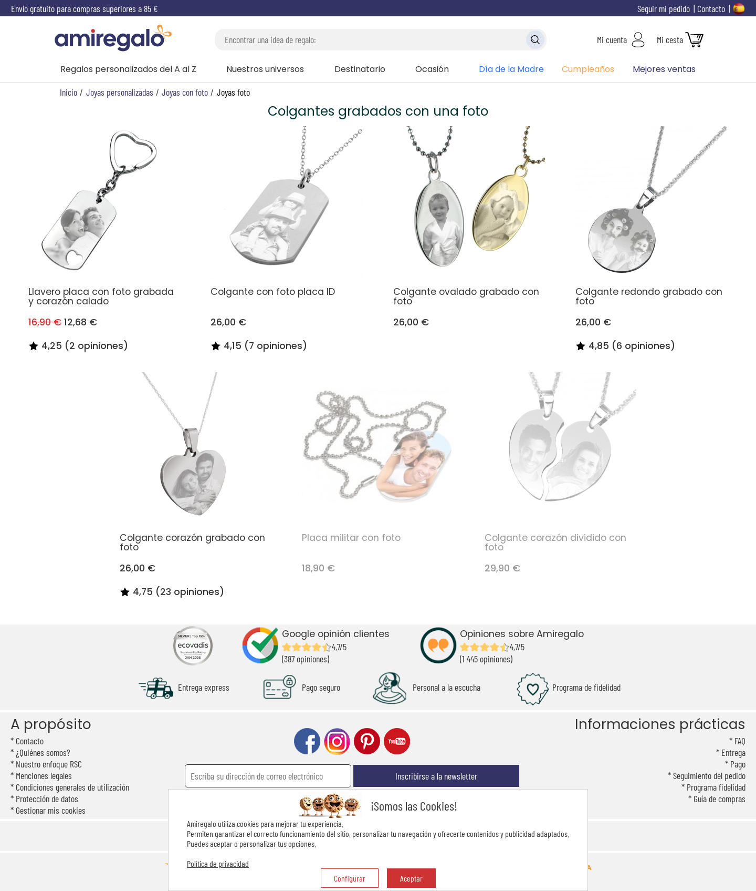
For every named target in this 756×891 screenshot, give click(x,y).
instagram (337, 741)
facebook (307, 741)
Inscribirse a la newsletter (436, 776)
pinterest (367, 741)
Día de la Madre (511, 69)
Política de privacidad (218, 863)
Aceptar (411, 878)
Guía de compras (720, 798)
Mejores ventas (664, 69)
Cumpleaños (588, 69)
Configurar (349, 878)
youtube (397, 741)
